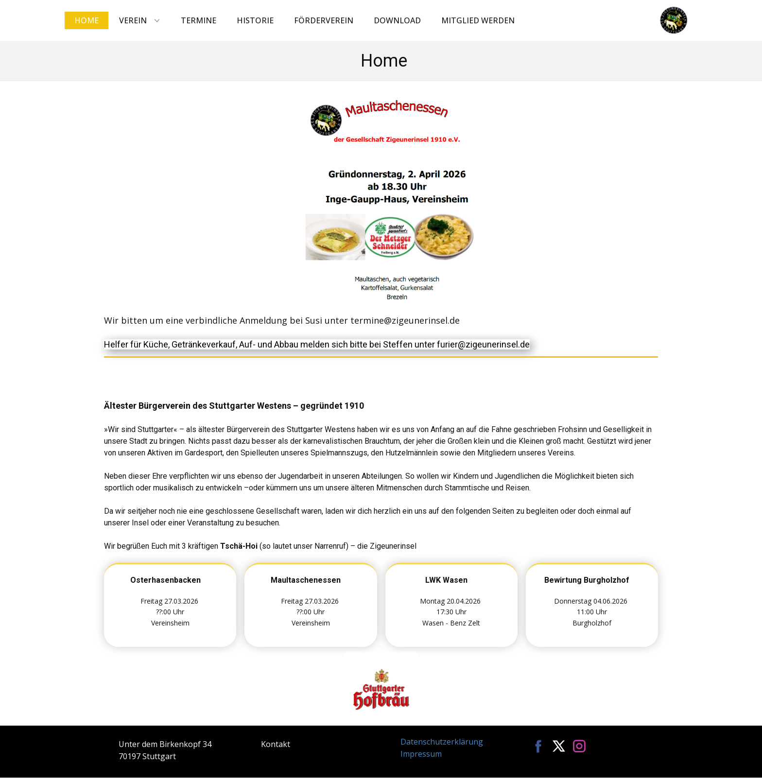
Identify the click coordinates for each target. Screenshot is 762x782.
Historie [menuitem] (255, 20)
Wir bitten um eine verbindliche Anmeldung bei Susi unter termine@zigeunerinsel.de (282, 320)
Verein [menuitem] (133, 20)
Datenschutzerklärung (441, 741)
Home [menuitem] (86, 20)
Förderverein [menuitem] (323, 20)
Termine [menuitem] (198, 20)
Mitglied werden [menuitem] (478, 20)
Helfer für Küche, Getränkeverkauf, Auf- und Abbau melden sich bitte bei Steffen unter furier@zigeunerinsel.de (317, 344)
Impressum (421, 753)
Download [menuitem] (397, 20)
